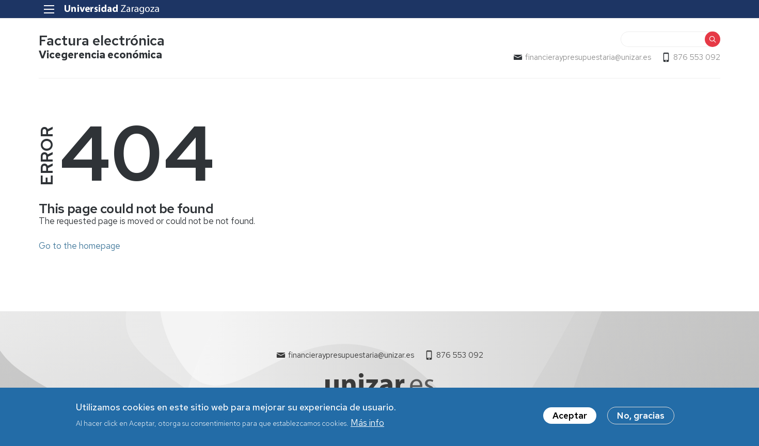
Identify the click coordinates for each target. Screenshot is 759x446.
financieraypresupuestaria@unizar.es (588, 57)
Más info (367, 425)
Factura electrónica (102, 40)
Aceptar (569, 418)
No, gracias (641, 418)
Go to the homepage (79, 245)
